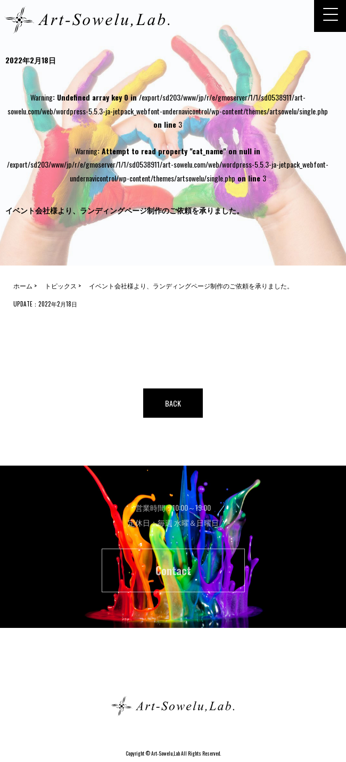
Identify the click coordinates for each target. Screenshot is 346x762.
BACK (173, 403)
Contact (173, 570)
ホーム (173, 668)
